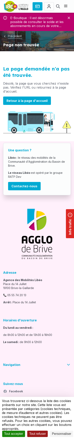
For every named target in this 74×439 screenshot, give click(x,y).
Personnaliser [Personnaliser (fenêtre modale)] (61, 433)
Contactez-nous (24, 186)
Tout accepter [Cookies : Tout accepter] (13, 433)
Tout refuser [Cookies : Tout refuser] (37, 433)
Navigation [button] (37, 364)
